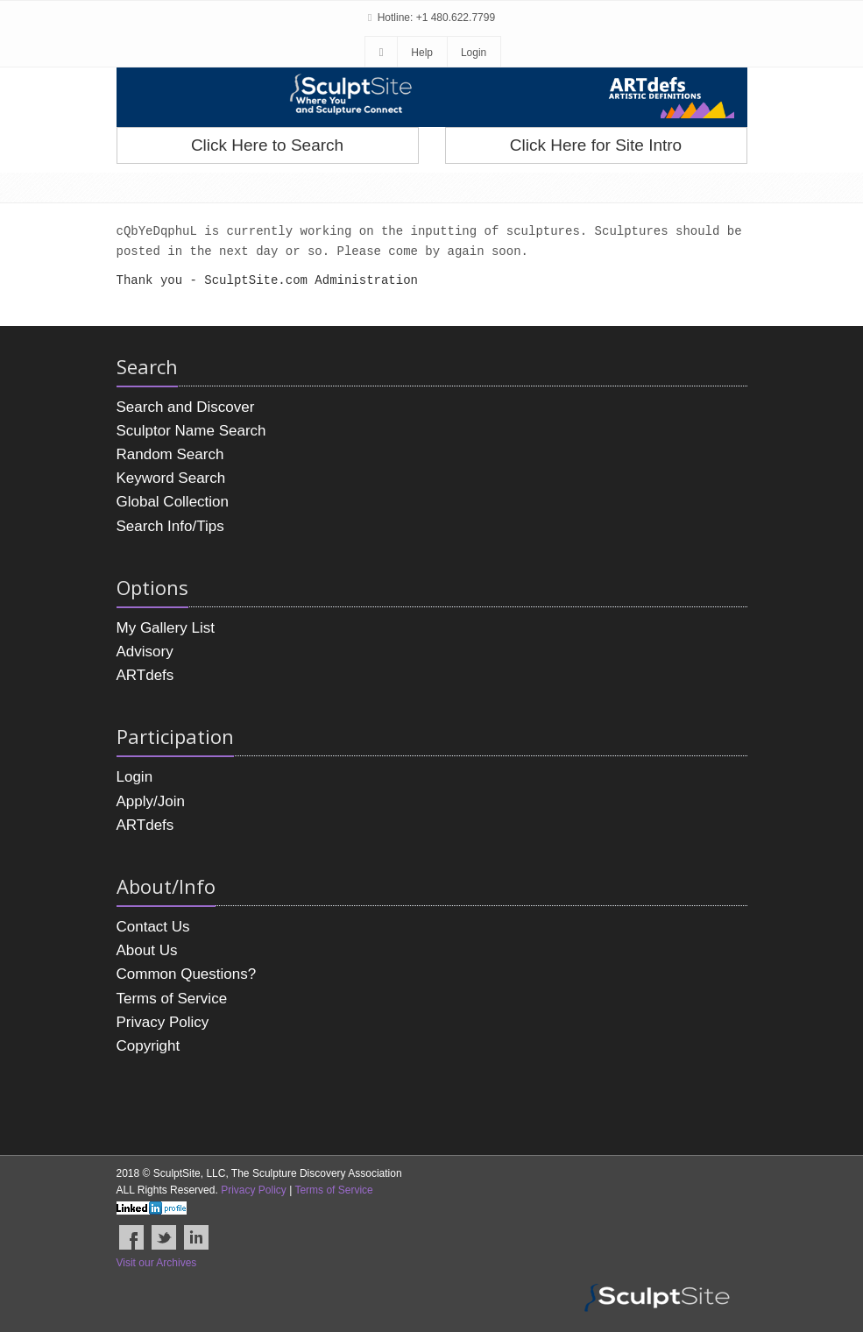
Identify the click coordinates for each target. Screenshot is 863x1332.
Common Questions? (187, 974)
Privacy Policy (163, 1022)
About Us (147, 950)
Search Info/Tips (170, 526)
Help (422, 52)
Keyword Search (171, 478)
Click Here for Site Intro (596, 145)
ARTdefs (145, 675)
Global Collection (173, 501)
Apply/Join (151, 801)
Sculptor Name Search (191, 430)
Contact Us (153, 926)
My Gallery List (166, 628)
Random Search (170, 454)
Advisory (145, 651)
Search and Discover (186, 407)
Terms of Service (172, 998)
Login (473, 52)
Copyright (148, 1046)
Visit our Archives (157, 1263)
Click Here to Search (267, 145)
